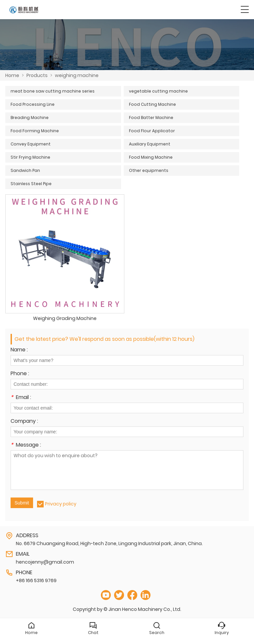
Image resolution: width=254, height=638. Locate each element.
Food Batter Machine (151, 117)
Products (37, 75)
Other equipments (148, 170)
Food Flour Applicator (152, 131)
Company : (24, 422)
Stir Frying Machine (30, 157)
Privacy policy (60, 503)
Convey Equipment (31, 144)
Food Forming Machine (35, 131)
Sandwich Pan (25, 170)
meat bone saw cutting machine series (53, 91)
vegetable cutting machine (158, 91)
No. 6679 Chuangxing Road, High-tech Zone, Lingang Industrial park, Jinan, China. (109, 543)
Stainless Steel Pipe (31, 183)
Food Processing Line (33, 104)
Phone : (20, 374)
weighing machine (77, 75)
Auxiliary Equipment (149, 144)
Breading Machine (30, 117)
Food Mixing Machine (151, 157)
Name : (19, 350)
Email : (21, 398)
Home (12, 75)
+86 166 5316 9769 (36, 580)
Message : (26, 445)
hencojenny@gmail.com (45, 562)
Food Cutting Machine (152, 104)
